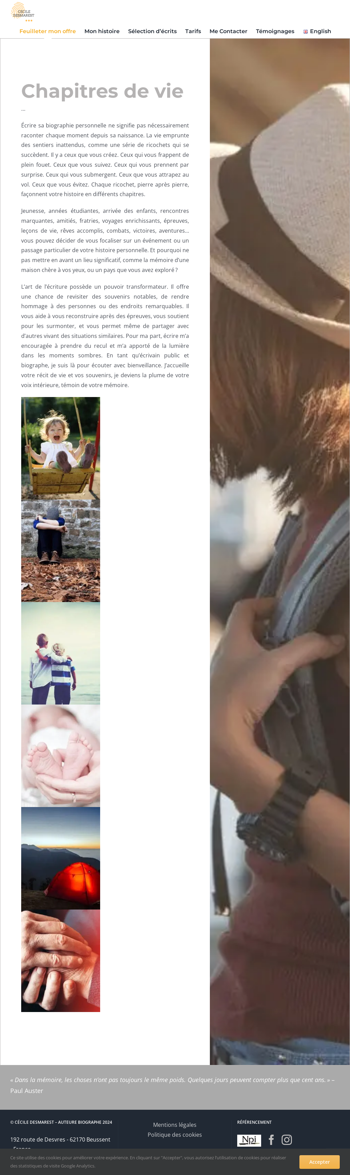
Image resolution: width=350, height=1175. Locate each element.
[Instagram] (287, 1140)
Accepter (319, 1162)
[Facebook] (271, 1140)
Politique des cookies (175, 1134)
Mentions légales (175, 1125)
